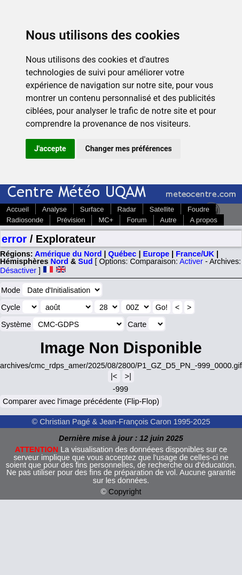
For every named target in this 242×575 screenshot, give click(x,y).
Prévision (71, 220)
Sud (85, 261)
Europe (156, 254)
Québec (122, 254)
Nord (59, 261)
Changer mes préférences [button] (128, 148)
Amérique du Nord (68, 254)
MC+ (105, 220)
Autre (168, 220)
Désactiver (18, 270)
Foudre (198, 209)
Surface (92, 209)
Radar (127, 209)
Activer (191, 261)
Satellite (162, 209)
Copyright (125, 491)
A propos (203, 220)
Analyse (54, 209)
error (14, 239)
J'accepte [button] (50, 148)
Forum (136, 220)
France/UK (195, 254)
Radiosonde (24, 220)
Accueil (17, 209)
